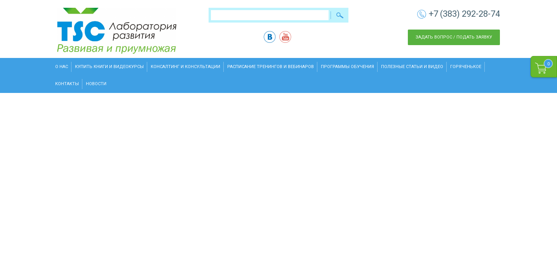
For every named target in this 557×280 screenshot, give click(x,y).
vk (270, 37)
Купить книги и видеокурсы (109, 66)
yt (285, 37)
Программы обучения (347, 66)
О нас (61, 66)
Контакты (67, 83)
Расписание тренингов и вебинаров (270, 66)
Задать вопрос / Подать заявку (454, 37)
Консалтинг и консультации (185, 66)
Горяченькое (465, 66)
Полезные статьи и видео (412, 66)
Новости (96, 83)
